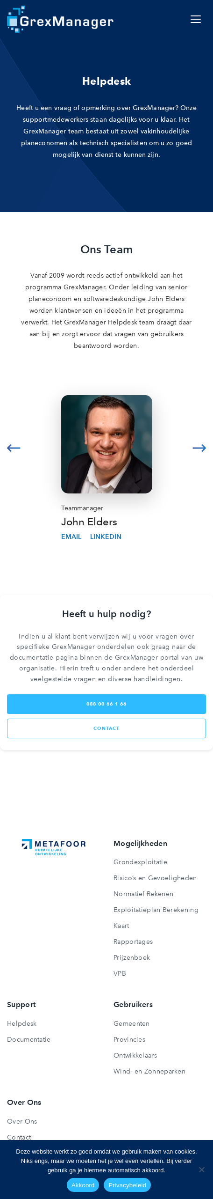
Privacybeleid (127, 1185)
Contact (19, 1137)
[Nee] (201, 1169)
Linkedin (105, 537)
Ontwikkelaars (135, 1055)
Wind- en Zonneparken (149, 1071)
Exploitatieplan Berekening (156, 910)
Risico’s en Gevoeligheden (155, 878)
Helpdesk (21, 1024)
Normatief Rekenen (143, 894)
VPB (120, 974)
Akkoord (82, 1185)
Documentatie (29, 1040)
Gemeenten (132, 1024)
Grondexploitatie (140, 862)
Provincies (129, 1040)
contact (106, 728)
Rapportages (133, 942)
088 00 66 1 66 (106, 704)
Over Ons (22, 1121)
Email (71, 537)
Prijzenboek (132, 958)
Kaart (121, 926)
